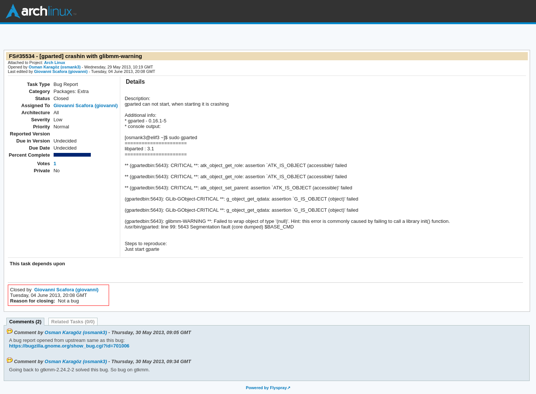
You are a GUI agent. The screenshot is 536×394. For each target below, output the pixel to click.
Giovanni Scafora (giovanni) (60, 71)
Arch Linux (41, 11)
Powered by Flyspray (266, 387)
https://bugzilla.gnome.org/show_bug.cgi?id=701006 (69, 346)
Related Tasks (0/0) (73, 321)
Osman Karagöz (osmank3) (55, 67)
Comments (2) (25, 321)
